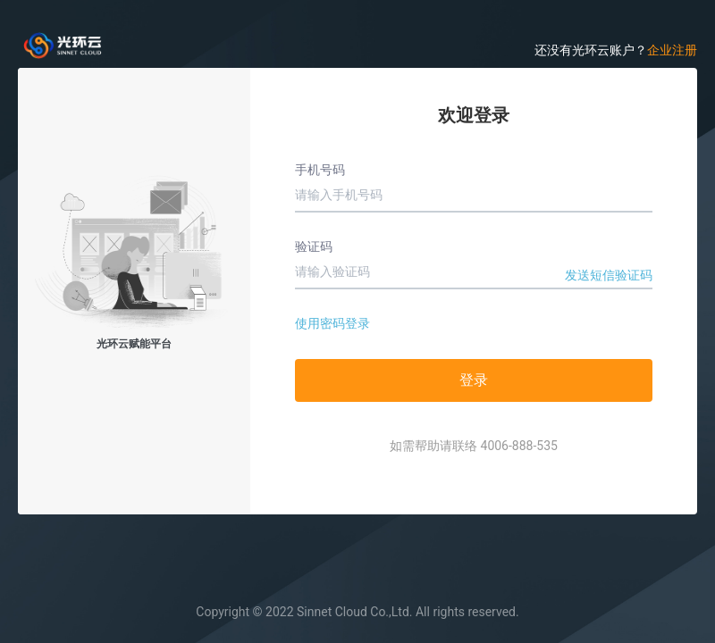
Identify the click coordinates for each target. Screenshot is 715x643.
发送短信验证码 (608, 275)
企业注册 (672, 50)
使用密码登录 (332, 323)
